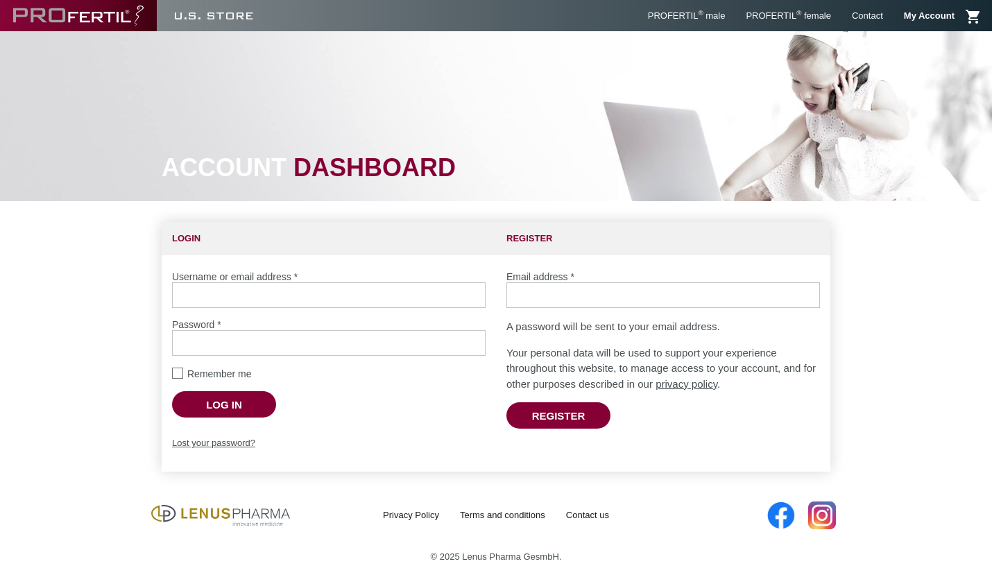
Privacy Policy (411, 515)
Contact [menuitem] (867, 15)
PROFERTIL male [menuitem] (687, 15)
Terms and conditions (502, 515)
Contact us (587, 515)
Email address (540, 276)
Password (196, 324)
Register (558, 416)
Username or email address (235, 276)
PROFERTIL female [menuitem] (788, 15)
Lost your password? (213, 443)
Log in (224, 405)
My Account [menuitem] (929, 15)
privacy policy (686, 384)
